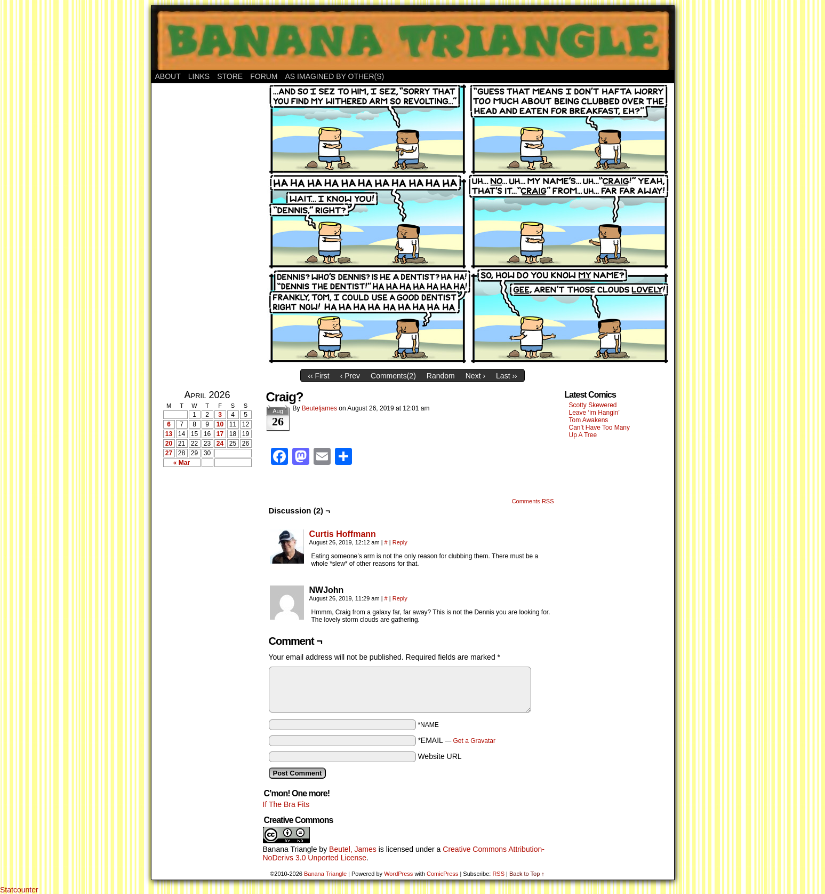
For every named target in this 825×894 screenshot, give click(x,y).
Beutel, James (353, 849)
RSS (498, 874)
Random (441, 375)
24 (220, 443)
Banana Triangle (290, 849)
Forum (263, 76)
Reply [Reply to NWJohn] (400, 598)
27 (168, 453)
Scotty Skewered (593, 405)
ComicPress (442, 874)
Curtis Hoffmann (342, 534)
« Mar (181, 462)
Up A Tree (583, 435)
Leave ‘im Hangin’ (594, 412)
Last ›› (506, 375)
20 (168, 443)
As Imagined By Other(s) (335, 76)
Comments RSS (533, 501)
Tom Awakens (588, 420)
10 (220, 424)
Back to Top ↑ (526, 874)
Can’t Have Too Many (599, 427)
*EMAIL (456, 740)
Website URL (439, 756)
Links (199, 76)
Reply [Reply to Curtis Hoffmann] (400, 542)
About (168, 76)
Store (230, 76)
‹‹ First (318, 375)
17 (220, 434)
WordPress (398, 874)
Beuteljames (319, 408)
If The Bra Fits (286, 804)
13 (168, 434)
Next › (475, 375)
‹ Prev (350, 375)
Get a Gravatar (474, 741)
